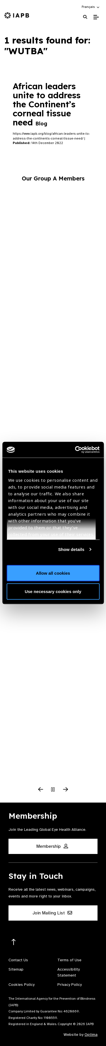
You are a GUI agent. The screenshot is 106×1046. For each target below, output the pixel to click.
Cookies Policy (21, 984)
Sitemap (15, 969)
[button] (91, 6)
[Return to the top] (13, 942)
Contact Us (18, 960)
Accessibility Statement (68, 972)
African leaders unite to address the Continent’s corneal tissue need (47, 104)
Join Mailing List (52, 913)
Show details (71, 549)
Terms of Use (69, 960)
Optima (91, 1034)
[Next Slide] (65, 790)
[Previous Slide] (40, 790)
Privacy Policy (69, 984)
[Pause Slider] (53, 790)
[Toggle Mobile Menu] (96, 17)
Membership (52, 846)
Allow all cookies (53, 572)
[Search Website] (85, 17)
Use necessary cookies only (53, 591)
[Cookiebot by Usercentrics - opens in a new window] (75, 450)
